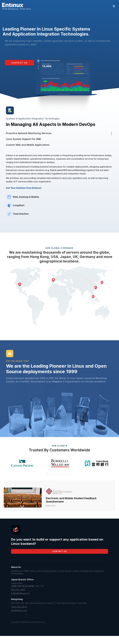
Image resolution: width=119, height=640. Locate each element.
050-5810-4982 (18, 594)
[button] (19, 63)
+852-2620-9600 (19, 611)
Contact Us (59, 555)
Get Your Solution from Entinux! (24, 188)
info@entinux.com (19, 614)
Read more (50, 510)
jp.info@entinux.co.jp (20, 597)
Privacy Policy (39, 626)
